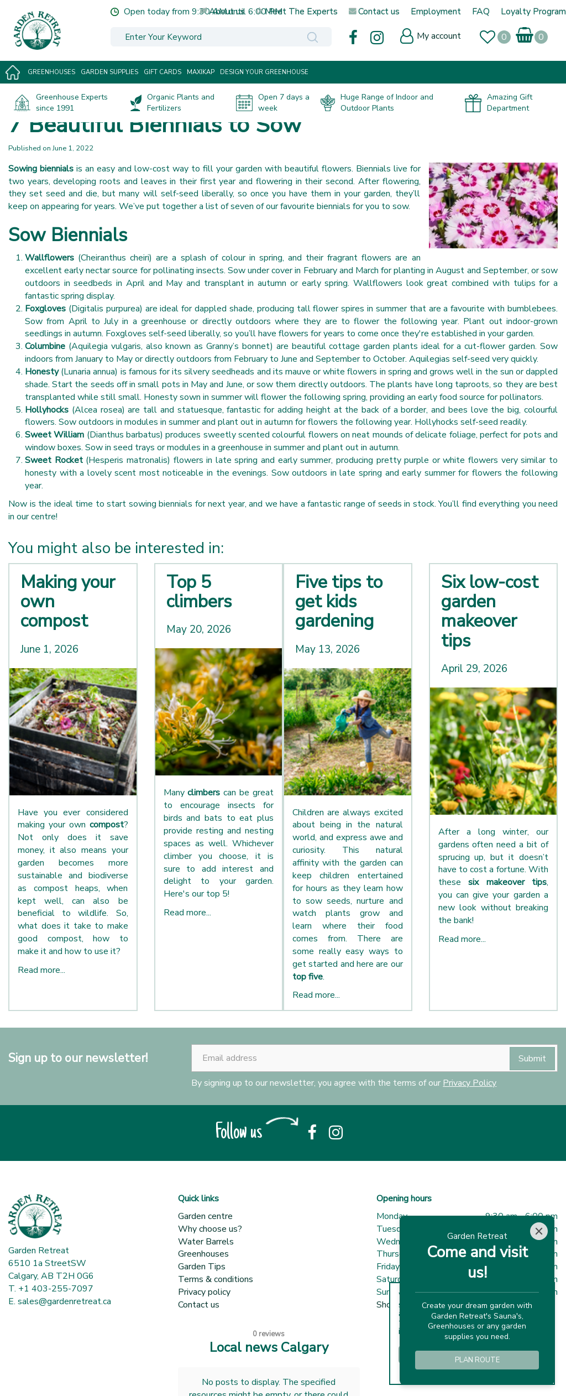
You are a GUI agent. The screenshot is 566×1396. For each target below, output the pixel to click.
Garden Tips (202, 1266)
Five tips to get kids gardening (338, 601)
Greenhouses (203, 1254)
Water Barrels (206, 1242)
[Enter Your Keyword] (203, 37)
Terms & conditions (215, 1279)
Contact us (198, 1305)
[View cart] (525, 33)
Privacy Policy (469, 1083)
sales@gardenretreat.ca (64, 1301)
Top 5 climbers (199, 591)
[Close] (539, 1231)
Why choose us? (210, 1229)
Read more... (41, 970)
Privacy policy (204, 1292)
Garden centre (205, 1216)
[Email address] (374, 1058)
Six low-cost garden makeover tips (489, 611)
